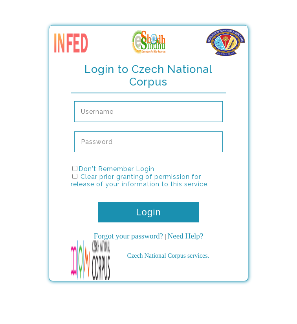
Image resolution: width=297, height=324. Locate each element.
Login (148, 212)
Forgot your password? (128, 236)
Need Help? (185, 236)
